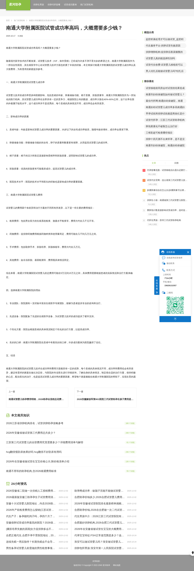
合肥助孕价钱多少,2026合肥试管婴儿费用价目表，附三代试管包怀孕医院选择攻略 (99, 497)
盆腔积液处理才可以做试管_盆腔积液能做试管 (165, 40)
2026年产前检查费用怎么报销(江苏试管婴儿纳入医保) (31, 509)
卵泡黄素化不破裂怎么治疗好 (161, 126)
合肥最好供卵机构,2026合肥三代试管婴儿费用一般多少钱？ (99, 522)
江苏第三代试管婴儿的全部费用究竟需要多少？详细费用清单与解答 (44, 442)
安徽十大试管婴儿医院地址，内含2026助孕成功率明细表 (31, 503)
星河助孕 (15, 4)
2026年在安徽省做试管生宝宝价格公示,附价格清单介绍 (37, 461)
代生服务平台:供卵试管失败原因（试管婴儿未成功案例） (163, 46)
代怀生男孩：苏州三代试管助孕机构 (164, 220)
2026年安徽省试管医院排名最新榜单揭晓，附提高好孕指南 (99, 503)
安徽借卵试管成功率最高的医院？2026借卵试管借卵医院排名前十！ (31, 522)
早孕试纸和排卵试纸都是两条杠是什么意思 (165, 114)
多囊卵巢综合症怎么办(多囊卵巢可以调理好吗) (167, 190)
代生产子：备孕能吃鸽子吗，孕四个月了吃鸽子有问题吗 (31, 516)
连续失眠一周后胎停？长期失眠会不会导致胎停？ (31, 541)
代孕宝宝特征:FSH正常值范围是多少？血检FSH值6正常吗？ (99, 535)
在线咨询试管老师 (172, 257)
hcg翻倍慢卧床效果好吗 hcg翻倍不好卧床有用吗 (34, 452)
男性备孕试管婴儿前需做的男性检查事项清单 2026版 (31, 548)
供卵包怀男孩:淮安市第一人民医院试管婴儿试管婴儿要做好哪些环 (99, 548)
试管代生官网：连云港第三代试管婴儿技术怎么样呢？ (167, 180)
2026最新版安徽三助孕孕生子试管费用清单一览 (31, 497)
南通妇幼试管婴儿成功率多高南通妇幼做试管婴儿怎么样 (165, 108)
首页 (8, 20)
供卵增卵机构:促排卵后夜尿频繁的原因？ (164, 52)
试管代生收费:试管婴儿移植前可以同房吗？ (164, 65)
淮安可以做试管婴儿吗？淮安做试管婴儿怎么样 (99, 541)
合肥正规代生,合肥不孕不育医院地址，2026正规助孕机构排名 (31, 535)
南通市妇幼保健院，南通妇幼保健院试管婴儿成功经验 (165, 146)
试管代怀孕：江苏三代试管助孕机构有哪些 (165, 120)
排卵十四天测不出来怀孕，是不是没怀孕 (165, 140)
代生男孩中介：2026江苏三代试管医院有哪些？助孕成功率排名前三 (99, 516)
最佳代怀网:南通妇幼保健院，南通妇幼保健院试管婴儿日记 (164, 101)
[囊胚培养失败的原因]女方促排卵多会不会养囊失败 (31, 529)
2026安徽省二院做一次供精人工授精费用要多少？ (31, 490)
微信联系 (168, 263)
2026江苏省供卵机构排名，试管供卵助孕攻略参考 (34, 423)
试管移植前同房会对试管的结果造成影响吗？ (165, 89)
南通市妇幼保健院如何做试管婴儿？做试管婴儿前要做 (165, 95)
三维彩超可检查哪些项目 (159, 132)
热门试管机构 (19, 20)
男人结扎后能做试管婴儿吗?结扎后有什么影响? (165, 72)
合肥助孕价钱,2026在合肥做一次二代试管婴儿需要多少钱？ (99, 509)
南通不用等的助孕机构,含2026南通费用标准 (31, 471)
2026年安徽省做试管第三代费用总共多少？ (31, 432)
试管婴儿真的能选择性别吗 (160, 58)
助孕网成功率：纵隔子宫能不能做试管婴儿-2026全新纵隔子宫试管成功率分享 (99, 490)
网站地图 (116, 565)
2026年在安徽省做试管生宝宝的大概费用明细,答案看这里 (99, 529)
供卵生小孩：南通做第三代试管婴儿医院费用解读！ (167, 200)
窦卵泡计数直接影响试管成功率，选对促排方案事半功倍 (167, 210)
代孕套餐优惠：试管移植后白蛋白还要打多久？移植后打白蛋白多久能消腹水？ (167, 170)
